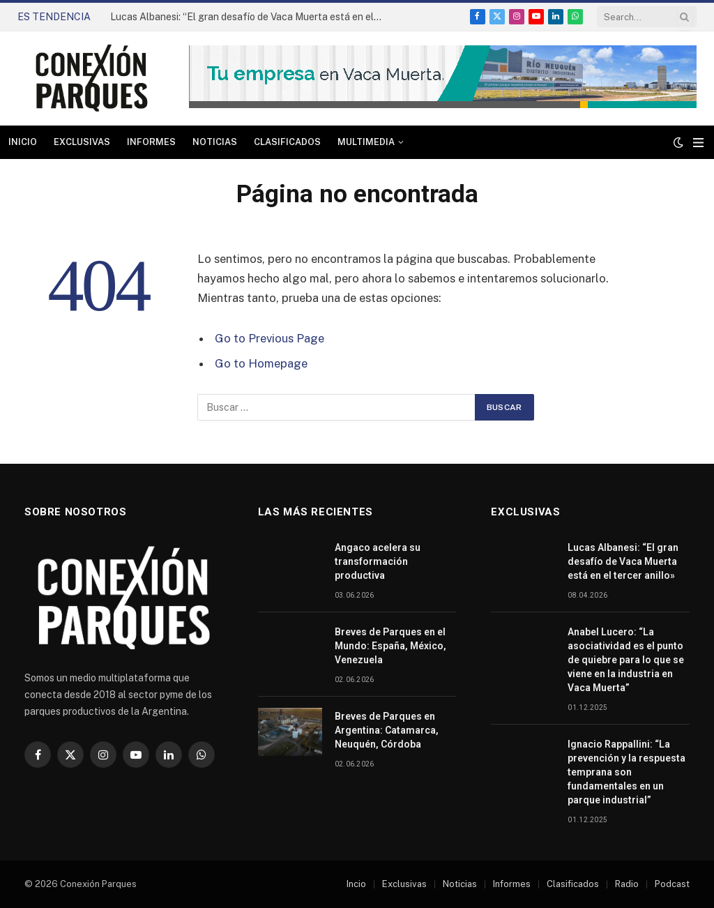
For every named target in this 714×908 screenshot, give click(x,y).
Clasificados (287, 142)
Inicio (22, 142)
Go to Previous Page (269, 338)
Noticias (214, 142)
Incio (356, 884)
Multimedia (366, 142)
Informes (151, 142)
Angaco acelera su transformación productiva (377, 561)
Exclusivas (82, 142)
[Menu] (698, 142)
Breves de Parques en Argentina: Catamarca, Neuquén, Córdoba (387, 730)
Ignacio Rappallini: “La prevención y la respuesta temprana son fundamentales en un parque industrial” (626, 772)
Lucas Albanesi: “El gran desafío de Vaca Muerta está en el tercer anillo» (249, 16)
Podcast (672, 884)
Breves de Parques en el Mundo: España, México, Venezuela (390, 645)
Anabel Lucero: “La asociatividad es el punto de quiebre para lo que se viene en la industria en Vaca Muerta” (626, 659)
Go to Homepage (261, 363)
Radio (627, 884)
